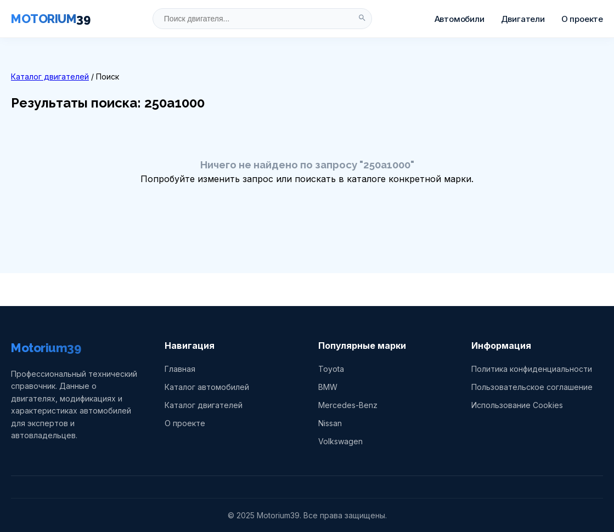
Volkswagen (340, 441)
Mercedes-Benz (348, 405)
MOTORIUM (50, 19)
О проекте (582, 19)
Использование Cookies (517, 405)
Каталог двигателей (50, 76)
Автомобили (460, 19)
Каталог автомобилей (207, 387)
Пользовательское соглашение (532, 387)
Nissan (330, 423)
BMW (327, 387)
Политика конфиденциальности (531, 368)
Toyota (331, 368)
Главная (180, 368)
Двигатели (523, 19)
